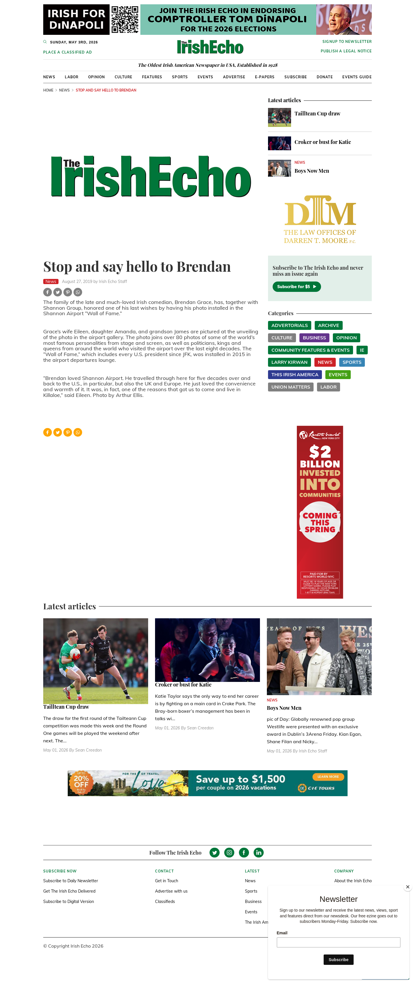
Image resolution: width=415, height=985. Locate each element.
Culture (123, 77)
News (49, 77)
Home (48, 90)
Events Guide (356, 77)
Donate (325, 77)
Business (314, 338)
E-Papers (265, 77)
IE (362, 350)
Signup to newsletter (347, 41)
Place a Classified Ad (67, 52)
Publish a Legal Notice (346, 51)
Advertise (234, 77)
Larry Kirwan (289, 362)
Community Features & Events (310, 350)
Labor (71, 77)
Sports (180, 77)
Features (152, 77)
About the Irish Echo (353, 880)
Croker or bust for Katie (323, 141)
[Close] (407, 887)
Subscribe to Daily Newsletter (70, 880)
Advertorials (289, 325)
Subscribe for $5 (296, 286)
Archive (328, 325)
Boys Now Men (312, 170)
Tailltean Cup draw (317, 113)
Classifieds (165, 901)
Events (205, 77)
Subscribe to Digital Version (68, 901)
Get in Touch (166, 880)
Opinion (96, 77)
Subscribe (295, 77)
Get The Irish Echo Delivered (69, 891)
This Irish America (294, 374)
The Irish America (261, 922)
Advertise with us (171, 891)
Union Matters (290, 387)
